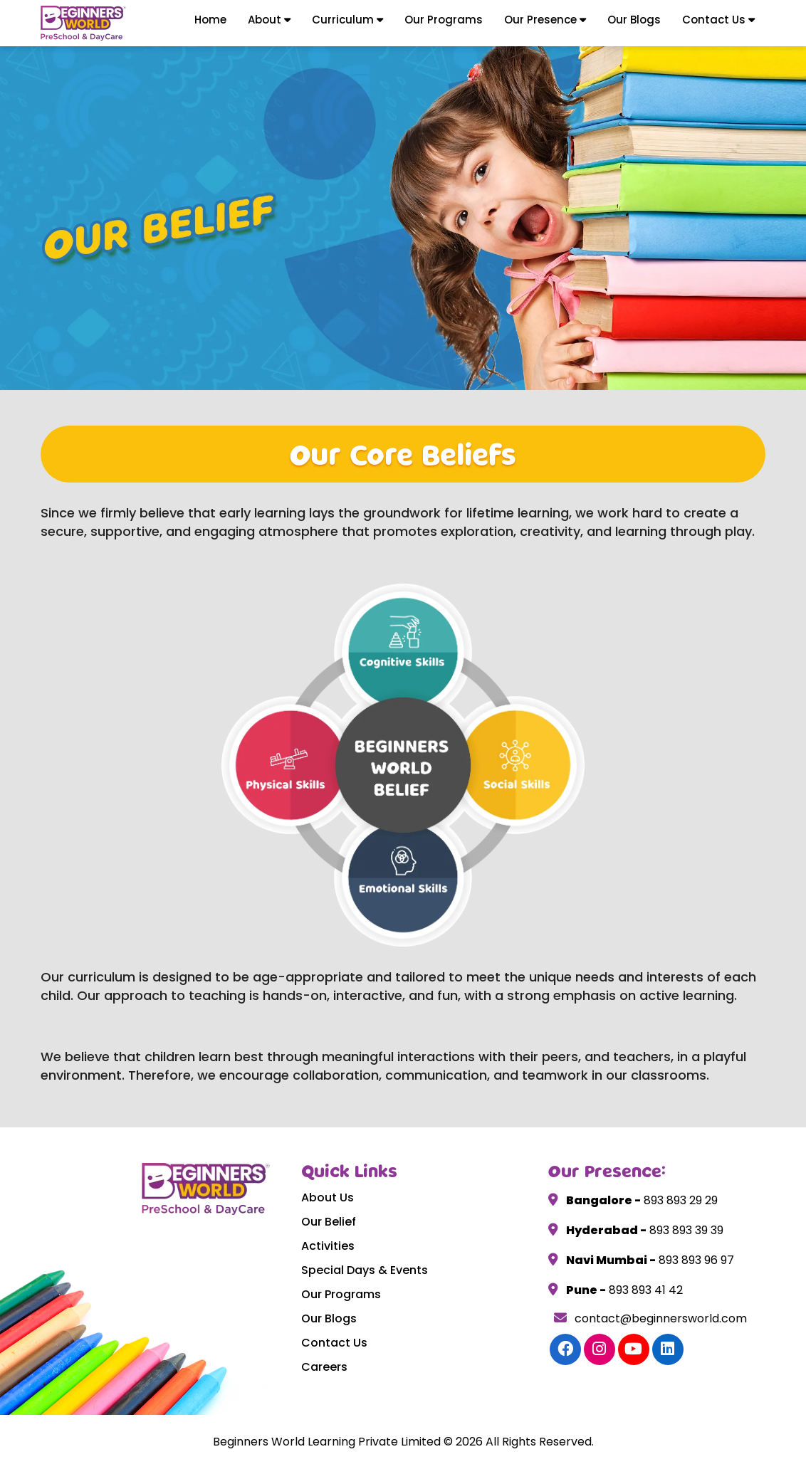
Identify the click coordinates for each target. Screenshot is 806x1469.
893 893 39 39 (685, 1230)
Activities (328, 1246)
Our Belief (328, 1221)
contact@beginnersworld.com (650, 1318)
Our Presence (545, 19)
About (269, 19)
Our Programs (443, 19)
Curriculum (347, 19)
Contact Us (718, 19)
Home (210, 19)
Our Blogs (634, 19)
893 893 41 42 (644, 1290)
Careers (324, 1367)
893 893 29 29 (679, 1200)
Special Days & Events (364, 1270)
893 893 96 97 (695, 1260)
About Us (327, 1197)
